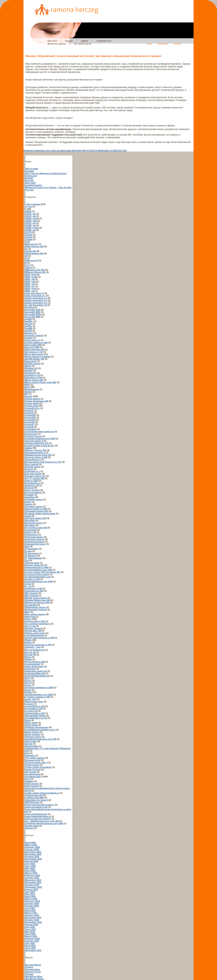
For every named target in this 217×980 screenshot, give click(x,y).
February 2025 (32, 875)
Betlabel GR (31, 368)
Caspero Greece (33, 436)
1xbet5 (28, 239)
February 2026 (32, 847)
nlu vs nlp (30, 626)
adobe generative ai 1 (36, 298)
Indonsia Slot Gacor (35, 544)
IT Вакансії (31, 556)
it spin (28, 551)
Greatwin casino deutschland (40, 513)
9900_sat (30, 286)
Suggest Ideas (32, 969)
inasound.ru (31, 534)
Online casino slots (35, 633)
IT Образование (33, 558)
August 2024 (31, 889)
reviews (29, 704)
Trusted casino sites (35, 762)
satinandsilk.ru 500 (35, 713)
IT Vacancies (31, 553)
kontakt (177, 43)
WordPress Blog (33, 976)
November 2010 (33, 950)
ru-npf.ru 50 (31, 711)
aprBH (28, 319)
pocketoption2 (32, 664)
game (28, 502)
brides (28, 392)
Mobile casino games (36, 598)
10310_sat (30, 223)
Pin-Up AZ (30, 652)
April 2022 (30, 934)
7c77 (27, 265)
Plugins (29, 967)
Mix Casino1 (31, 593)
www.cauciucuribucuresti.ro (39, 804)
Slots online (31, 722)
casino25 (30, 422)
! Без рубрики (32, 204)
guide (28, 516)
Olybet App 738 (33, 631)
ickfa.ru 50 (30, 532)
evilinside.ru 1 (32, 471)
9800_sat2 (30, 281)
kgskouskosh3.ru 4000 (36, 567)
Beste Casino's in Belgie (37, 356)
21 (26, 249)
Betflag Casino (32, 363)
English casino (33, 466)
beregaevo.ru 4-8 (34, 352)
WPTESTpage (32, 802)
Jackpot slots (32, 563)
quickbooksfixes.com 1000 (39, 694)
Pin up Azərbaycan (35, 650)
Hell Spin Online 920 (35, 518)
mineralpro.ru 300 (34, 591)
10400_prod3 (32, 227)
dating (28, 448)
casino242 (30, 420)
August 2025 (31, 861)
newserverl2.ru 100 (35, 621)
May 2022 (30, 931)
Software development (36, 727)
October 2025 (32, 856)
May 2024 (30, 894)
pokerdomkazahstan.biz (37, 676)
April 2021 (30, 945)
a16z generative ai (34, 293)
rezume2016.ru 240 (35, 706)
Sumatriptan (31, 746)
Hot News (30, 525)
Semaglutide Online (35, 715)
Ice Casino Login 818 (36, 527)
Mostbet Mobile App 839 (37, 600)
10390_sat (30, 225)
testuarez (30, 755)
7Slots (28, 267)
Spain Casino (32, 732)
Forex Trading (32, 490)
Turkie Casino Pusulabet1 (38, 767)
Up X (27, 779)
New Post (30, 616)
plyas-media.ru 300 (35, 662)
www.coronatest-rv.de (36, 807)
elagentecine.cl (33, 459)
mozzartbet (31, 605)
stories (28, 744)
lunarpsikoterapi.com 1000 (39, 581)
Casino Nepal (32, 403)
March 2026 (31, 845)
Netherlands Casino (35, 607)
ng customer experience (37, 623)
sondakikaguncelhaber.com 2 (40, 730)
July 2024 (30, 892)
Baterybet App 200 (34, 349)
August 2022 (31, 924)
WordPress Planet (34, 979)
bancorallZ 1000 (33, 345)
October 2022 (32, 920)
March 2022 (31, 936)
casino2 (29, 413)
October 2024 (32, 885)
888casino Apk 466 (35, 270)
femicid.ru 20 (32, 485)
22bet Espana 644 (34, 253)
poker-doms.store (34, 666)
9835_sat (30, 284)
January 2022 (32, 941)
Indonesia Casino (34, 537)
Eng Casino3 (32, 464)
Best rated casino (34, 354)
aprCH (28, 324)
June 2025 (30, 866)
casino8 (29, 427)
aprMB (28, 328)
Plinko (28, 659)
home (149, 43)
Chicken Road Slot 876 (37, 443)
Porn (27, 678)
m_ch (28, 586)
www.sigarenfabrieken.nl (38, 816)
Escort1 (29, 469)
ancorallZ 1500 (32, 310)
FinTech (29, 488)
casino (28, 396)
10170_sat (30, 216)
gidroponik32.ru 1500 (36, 509)
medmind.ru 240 (33, 588)
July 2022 (30, 927)
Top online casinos (35, 758)
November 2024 (33, 882)
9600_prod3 (31, 277)
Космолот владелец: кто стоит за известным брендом (52, 150)
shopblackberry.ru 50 (36, 718)
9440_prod (30, 274)
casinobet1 (31, 429)
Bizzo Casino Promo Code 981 (40, 382)
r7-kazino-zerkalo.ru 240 (37, 697)
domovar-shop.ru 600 (36, 457)
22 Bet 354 (30, 251)
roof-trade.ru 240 (33, 708)
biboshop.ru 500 (33, 377)
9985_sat (30, 291)
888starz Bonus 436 (35, 272)
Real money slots (34, 701)
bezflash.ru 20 (32, 375)
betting (29, 370)
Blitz (27, 384)
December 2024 (33, 880)
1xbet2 (28, 235)
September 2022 (33, 922)
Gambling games (34, 499)
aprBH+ (29, 321)
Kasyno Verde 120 (34, 565)
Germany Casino (33, 506)
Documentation (33, 965)
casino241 (30, 417)
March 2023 (31, 913)
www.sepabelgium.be (36, 814)
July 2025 (30, 863)
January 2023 (32, 915)
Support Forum (33, 972)
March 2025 (31, 873)
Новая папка (32, 826)
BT (26, 394)
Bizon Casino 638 (34, 380)
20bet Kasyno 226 (34, 246)
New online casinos (35, 614)
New (27, 612)
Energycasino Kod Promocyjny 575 (43, 462)
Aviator (29, 338)
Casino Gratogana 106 (36, 401)
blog (27, 387)
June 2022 (30, 929)
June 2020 (30, 948)
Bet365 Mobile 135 (34, 359)
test (27, 753)
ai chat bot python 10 (36, 305)
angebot (84, 40)
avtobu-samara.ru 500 (36, 342)
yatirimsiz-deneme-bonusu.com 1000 (44, 823)
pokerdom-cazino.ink (36, 671)
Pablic (28, 640)
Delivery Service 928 (35, 450)
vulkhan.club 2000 (34, 797)
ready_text (30, 699)
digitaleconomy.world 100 (38, 455)
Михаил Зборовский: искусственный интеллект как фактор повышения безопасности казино (93, 56)
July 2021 (30, 943)
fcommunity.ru (32, 483)
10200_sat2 (31, 220)
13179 (28, 232)
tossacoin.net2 (32, 760)
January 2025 (32, 878)
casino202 (30, 415)
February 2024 (32, 901)
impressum (163, 43)
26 (26, 256)
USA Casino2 (32, 786)
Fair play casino (33, 474)
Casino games (32, 399)
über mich (52, 40)
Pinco (28, 657)
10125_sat (30, 213)
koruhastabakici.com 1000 (38, 570)
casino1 (29, 410)
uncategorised (32, 774)
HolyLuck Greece (34, 523)
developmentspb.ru (35, 452)
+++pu (28, 206)
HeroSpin (30, 520)
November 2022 (33, 917)
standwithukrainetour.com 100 (40, 739)
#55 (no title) (31, 169)
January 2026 (32, 849)
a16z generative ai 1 (35, 295)
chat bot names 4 (34, 441)
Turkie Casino (32, 765)
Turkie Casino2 (33, 769)
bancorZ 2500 (32, 347)
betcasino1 (31, 361)
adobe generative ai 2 (36, 300)
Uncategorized (32, 776)
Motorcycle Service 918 (37, 602)
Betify (28, 366)
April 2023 (30, 910)
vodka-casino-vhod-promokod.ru (42, 793)
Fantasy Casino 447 (35, 476)
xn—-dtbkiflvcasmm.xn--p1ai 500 (42, 821)
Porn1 (28, 680)
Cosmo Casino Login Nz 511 (39, 445)
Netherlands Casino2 (36, 609)
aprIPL (28, 326)
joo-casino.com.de (82, 43)
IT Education (31, 549)
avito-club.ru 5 (32, 340)
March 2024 (31, 899)
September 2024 (33, 887)
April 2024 (30, 896)
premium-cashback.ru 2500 (39, 687)
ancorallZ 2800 (32, 312)
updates (29, 781)
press (28, 690)
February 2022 (32, 938)
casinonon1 (31, 434)
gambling (30, 497)
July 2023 (30, 908)
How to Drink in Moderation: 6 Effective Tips (104, 150)
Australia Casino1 (34, 335)
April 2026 (30, 842)
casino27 (30, 424)
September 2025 (33, 859)
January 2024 (32, 903)
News (28, 619)
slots (27, 720)
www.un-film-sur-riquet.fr (38, 819)
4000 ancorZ (31, 260)
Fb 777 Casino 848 (34, 478)
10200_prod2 (32, 218)
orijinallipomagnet (34, 635)
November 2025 (33, 854)
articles (29, 333)
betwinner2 (31, 373)
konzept (69, 40)
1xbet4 (28, 237)
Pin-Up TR (30, 655)
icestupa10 (31, 530)
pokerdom (30, 669)
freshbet (29, 495)
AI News (29, 307)
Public (28, 692)
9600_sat (30, 279)
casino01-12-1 (32, 408)
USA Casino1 (32, 783)
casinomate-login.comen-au (39, 431)
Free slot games (33, 492)
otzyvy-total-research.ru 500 (39, 638)
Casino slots (31, 406)
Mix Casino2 (31, 595)
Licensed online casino (37, 574)
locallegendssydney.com (38, 577)
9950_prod (30, 288)
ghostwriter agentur (57, 43)
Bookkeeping (32, 389)
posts (28, 685)
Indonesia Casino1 (34, 539)
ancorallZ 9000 (32, 317)
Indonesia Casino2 (34, 541)
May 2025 (30, 868)
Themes (29, 974)
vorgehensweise (103, 40)
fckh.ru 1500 (31, 481)
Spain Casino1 (32, 734)
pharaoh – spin (33, 647)
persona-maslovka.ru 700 (38, 645)
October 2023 (32, 906)
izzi (27, 560)
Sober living (31, 725)
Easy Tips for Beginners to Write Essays (46, 173)
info (27, 546)
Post (27, 683)
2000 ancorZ (31, 244)
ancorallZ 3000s (33, 314)
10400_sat (30, 230)
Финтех (29, 828)
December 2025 (33, 852)
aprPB (28, 331)
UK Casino (30, 772)
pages (28, 642)
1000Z (28, 211)
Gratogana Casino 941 (36, 511)
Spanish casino (33, 737)
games (28, 504)
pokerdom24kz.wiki (35, 673)
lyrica (28, 584)
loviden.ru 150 (32, 579)
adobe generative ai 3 (36, 302)
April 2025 (30, 870)
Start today (31, 741)
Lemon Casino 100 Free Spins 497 (42, 572)
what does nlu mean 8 (36, 800)
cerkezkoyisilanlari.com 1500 (40, 438)
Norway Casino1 (33, 628)
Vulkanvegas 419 (34, 795)
